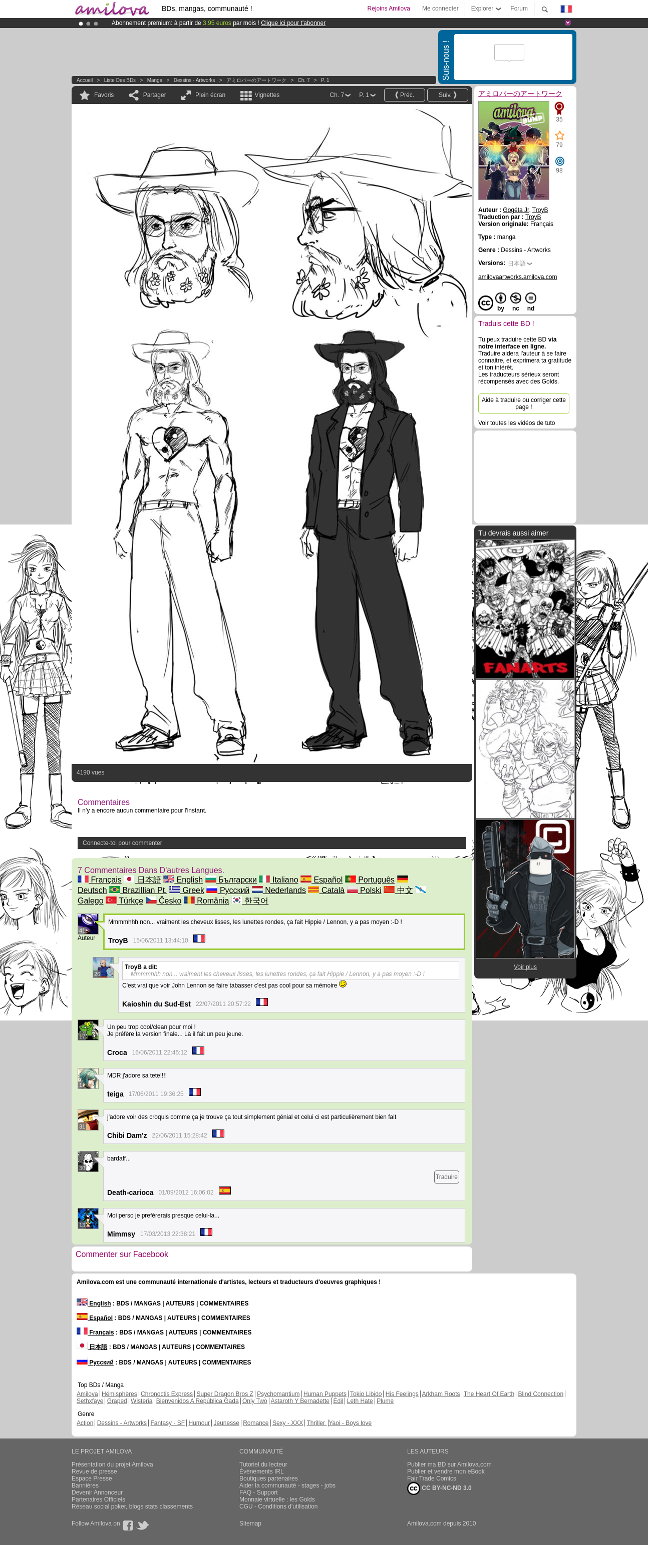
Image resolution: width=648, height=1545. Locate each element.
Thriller (316, 1423)
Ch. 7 (304, 80)
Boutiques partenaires (268, 1478)
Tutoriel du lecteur (263, 1464)
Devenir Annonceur (97, 1492)
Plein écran (210, 95)
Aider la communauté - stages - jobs (287, 1485)
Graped (117, 1401)
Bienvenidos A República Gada (197, 1401)
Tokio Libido (366, 1394)
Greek (186, 890)
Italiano (278, 880)
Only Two (254, 1401)
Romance (255, 1423)
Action (85, 1423)
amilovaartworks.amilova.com (517, 277)
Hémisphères (119, 1394)
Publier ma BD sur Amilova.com (449, 1464)
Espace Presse (92, 1478)
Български (231, 880)
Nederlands (279, 890)
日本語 (142, 880)
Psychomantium (278, 1394)
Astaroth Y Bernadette (300, 1401)
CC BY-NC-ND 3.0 (439, 1488)
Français (100, 880)
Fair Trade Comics (431, 1478)
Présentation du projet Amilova (112, 1464)
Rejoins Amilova (389, 8)
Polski (364, 890)
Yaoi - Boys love (350, 1423)
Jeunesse (226, 1423)
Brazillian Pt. (138, 890)
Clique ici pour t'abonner (293, 23)
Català (326, 890)
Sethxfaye (90, 1401)
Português (370, 880)
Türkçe (124, 900)
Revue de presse (94, 1471)
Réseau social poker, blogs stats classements (132, 1506)
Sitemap (250, 1523)
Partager (154, 95)
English (183, 880)
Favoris (104, 95)
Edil (338, 1401)
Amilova (87, 1394)
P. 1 (325, 80)
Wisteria (141, 1401)
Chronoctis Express (167, 1394)
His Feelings (402, 1394)
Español (321, 880)
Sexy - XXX (287, 1423)
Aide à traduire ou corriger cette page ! (524, 403)
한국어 (249, 900)
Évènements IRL (261, 1471)
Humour (199, 1423)
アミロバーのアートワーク (256, 80)
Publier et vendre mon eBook (446, 1471)
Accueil (85, 80)
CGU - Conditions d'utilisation (278, 1506)
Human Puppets (325, 1394)
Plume (385, 1401)
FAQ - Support (258, 1492)
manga (155, 80)
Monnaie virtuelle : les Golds (277, 1499)
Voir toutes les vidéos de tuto (516, 423)
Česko (164, 900)
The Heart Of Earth (489, 1394)
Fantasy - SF (167, 1423)
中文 (398, 890)
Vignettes (266, 95)
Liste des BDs (120, 80)
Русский (227, 890)
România (206, 900)
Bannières (85, 1485)
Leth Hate (360, 1401)
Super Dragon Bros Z (224, 1394)
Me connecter (440, 8)
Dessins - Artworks (194, 80)
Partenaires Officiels (98, 1499)
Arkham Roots (441, 1394)
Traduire (447, 1177)
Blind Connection (540, 1394)
